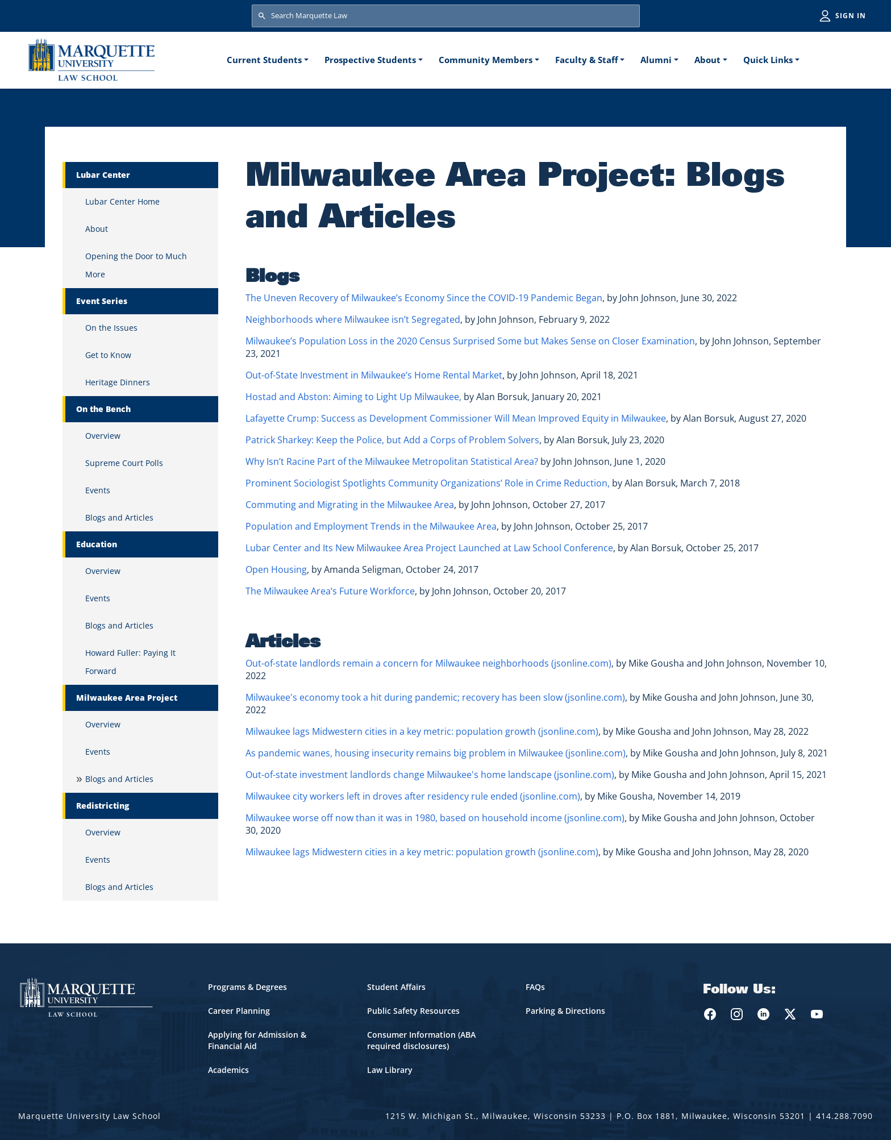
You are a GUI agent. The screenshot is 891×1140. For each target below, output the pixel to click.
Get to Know (108, 355)
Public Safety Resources (413, 1010)
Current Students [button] (264, 59)
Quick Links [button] (768, 59)
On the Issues (111, 327)
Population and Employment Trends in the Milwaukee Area (371, 526)
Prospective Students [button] (370, 59)
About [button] (707, 59)
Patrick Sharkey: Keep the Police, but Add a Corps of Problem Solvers (392, 440)
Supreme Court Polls (124, 462)
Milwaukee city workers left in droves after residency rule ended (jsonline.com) (412, 796)
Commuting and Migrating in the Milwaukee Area (349, 504)
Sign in (850, 15)
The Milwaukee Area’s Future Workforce (330, 591)
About (96, 228)
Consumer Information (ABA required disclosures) (421, 1040)
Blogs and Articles (119, 517)
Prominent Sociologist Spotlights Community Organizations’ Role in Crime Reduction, (427, 483)
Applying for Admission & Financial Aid (257, 1040)
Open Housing (276, 569)
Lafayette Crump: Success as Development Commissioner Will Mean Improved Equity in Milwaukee (455, 418)
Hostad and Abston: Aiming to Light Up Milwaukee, (353, 396)
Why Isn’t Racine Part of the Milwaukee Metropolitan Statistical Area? (391, 461)
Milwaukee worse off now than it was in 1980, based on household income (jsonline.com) (434, 818)
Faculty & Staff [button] (586, 59)
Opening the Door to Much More (136, 265)
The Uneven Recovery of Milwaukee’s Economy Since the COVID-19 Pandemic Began (423, 298)
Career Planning (239, 1010)
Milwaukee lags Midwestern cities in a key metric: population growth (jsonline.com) (421, 731)
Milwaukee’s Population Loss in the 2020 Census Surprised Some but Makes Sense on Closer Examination (470, 341)
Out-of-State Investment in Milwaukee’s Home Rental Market (373, 375)
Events (97, 490)
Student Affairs (396, 986)
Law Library (390, 1069)
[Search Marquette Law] (446, 16)
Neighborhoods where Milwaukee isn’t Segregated (352, 319)
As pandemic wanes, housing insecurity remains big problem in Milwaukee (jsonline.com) (435, 753)
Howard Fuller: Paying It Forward (130, 661)
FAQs (535, 986)
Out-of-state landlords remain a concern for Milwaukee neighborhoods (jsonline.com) (428, 663)
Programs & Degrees (247, 986)
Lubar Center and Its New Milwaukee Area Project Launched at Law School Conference (429, 548)
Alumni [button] (656, 59)
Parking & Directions (565, 1010)
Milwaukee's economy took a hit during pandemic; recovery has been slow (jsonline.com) (435, 697)
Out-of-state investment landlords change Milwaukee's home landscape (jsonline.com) (429, 774)
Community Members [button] (485, 59)
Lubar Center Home (122, 201)
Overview (102, 435)
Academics (228, 1069)
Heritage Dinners (117, 382)
